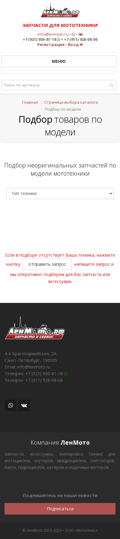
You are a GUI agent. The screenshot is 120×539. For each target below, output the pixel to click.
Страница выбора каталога (71, 102)
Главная (30, 102)
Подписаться (60, 508)
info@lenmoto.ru (53, 34)
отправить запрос (47, 264)
